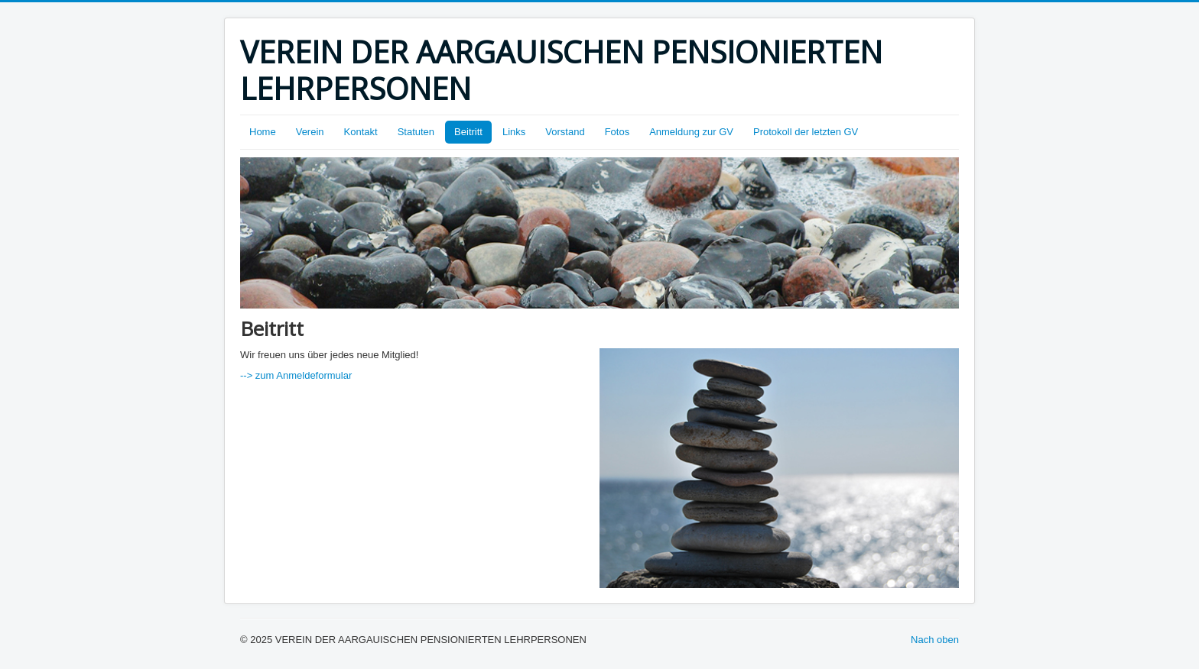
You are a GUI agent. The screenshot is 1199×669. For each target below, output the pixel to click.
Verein (310, 131)
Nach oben (935, 639)
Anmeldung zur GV (691, 131)
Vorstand (564, 131)
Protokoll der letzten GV (805, 131)
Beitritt (468, 131)
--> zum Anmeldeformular (296, 375)
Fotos (617, 131)
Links (513, 131)
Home (262, 131)
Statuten (416, 131)
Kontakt (361, 131)
